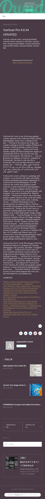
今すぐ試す (29, 10)
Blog (3, 16)
